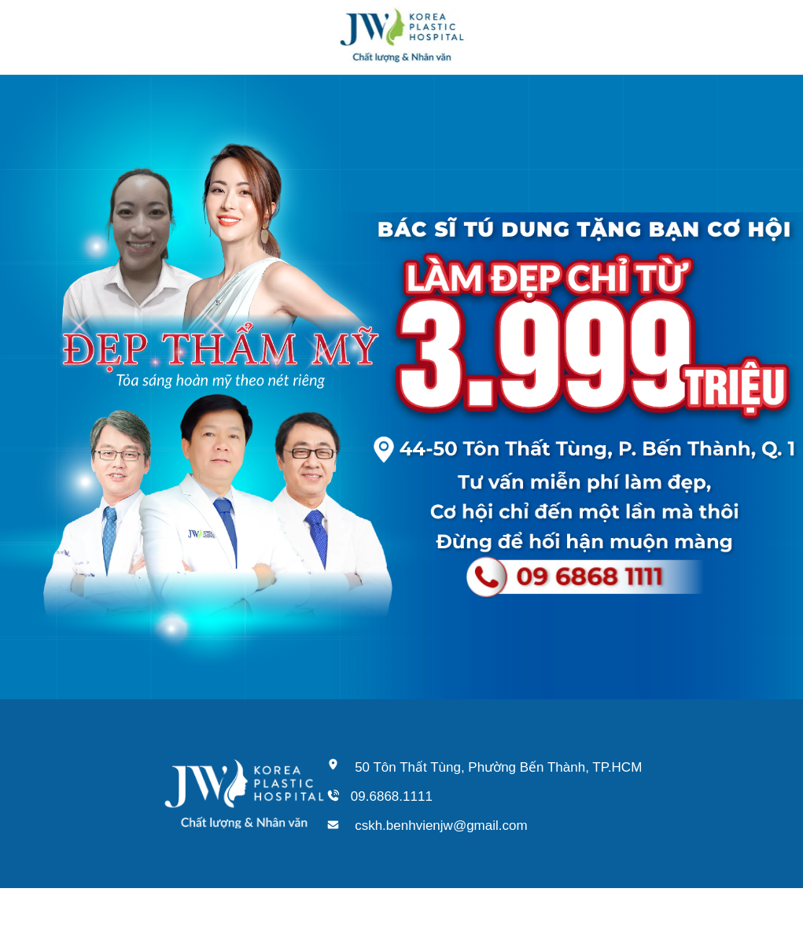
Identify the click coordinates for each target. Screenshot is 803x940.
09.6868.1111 (392, 796)
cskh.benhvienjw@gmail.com (441, 825)
